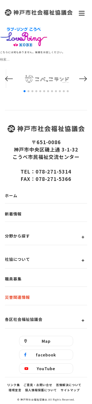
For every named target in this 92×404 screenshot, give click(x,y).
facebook (46, 355)
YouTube (46, 368)
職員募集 (13, 279)
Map (46, 341)
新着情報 (13, 214)
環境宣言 (15, 390)
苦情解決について (68, 385)
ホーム (11, 195)
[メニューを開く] (81, 13)
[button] (9, 78)
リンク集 (13, 385)
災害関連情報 (17, 297)
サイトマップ (70, 390)
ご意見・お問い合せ (38, 385)
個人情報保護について (41, 390)
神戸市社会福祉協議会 (38, 13)
